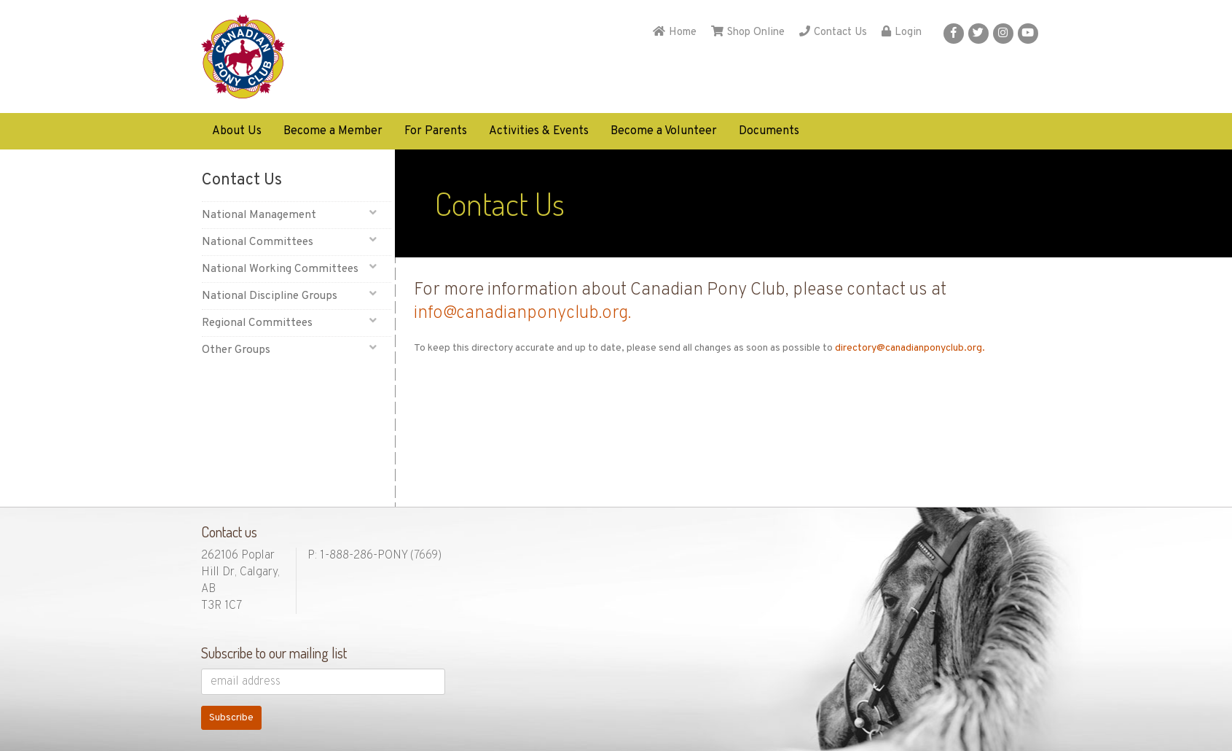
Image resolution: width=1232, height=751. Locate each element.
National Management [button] (289, 214)
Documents (769, 131)
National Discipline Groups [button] (289, 295)
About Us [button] (237, 131)
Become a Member (332, 131)
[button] (953, 33)
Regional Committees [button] (289, 322)
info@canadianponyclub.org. (523, 313)
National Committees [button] (289, 241)
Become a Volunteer (664, 131)
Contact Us (833, 32)
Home (675, 32)
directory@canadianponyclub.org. (910, 348)
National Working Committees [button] (289, 268)
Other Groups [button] (289, 349)
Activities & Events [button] (539, 131)
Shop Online (748, 32)
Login (902, 32)
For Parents (435, 131)
